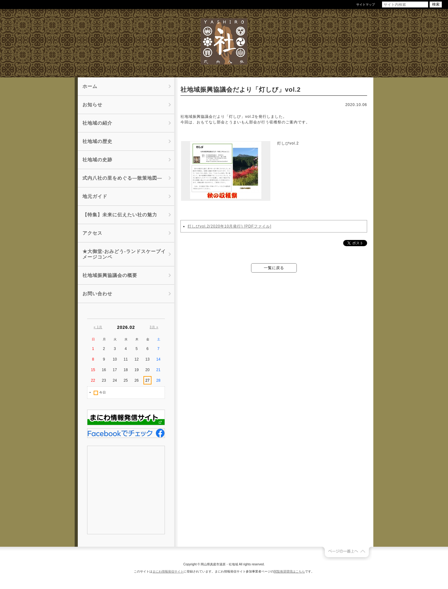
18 (126, 370)
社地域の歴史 (97, 141)
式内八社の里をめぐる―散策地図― (122, 178)
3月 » (154, 327)
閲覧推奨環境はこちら (289, 571)
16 (104, 370)
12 (136, 359)
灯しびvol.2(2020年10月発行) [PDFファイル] (229, 226)
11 (126, 359)
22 (93, 380)
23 (104, 380)
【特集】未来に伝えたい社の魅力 (119, 214)
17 (115, 370)
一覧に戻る (274, 268)
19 (136, 370)
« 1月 (98, 327)
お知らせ (92, 104)
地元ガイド (94, 196)
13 (147, 359)
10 (115, 359)
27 (147, 380)
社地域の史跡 (97, 159)
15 (93, 370)
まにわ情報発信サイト (168, 571)
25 (126, 380)
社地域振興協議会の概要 (109, 275)
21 (158, 370)
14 (158, 359)
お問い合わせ (97, 293)
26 (136, 380)
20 (147, 370)
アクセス (92, 233)
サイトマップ (365, 4)
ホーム (89, 86)
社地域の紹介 (97, 123)
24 (115, 380)
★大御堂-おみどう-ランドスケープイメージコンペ (124, 254)
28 (158, 380)
